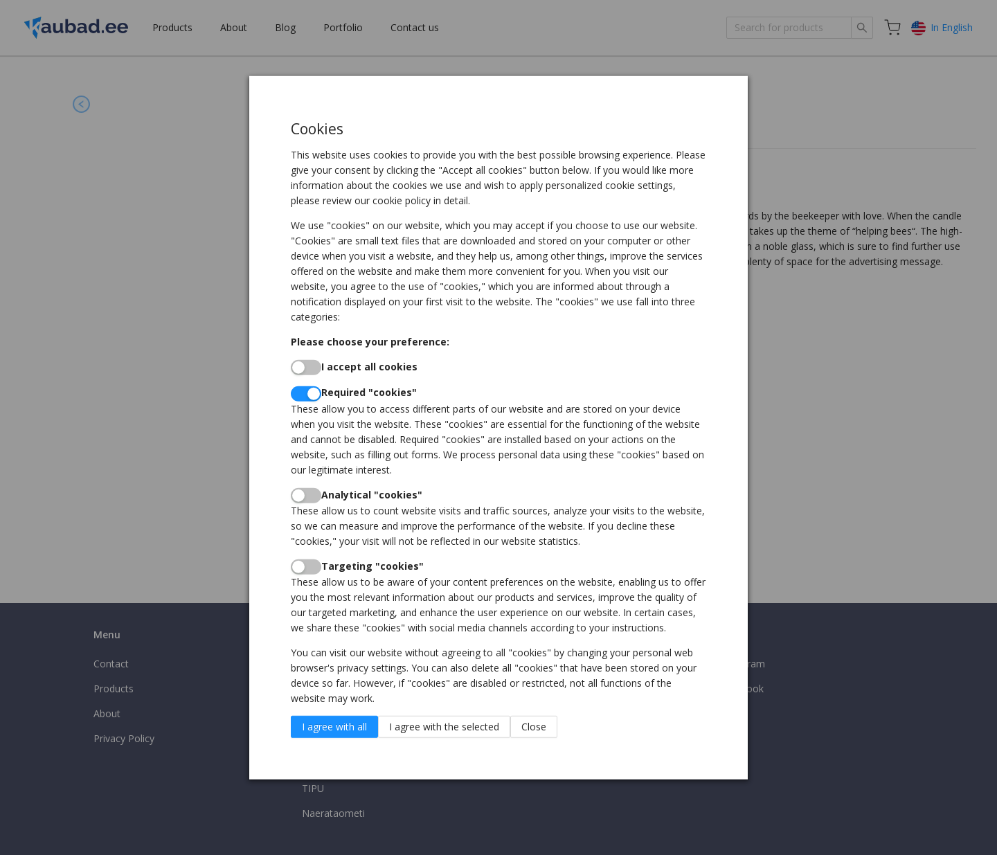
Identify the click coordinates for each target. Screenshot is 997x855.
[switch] (306, 367)
